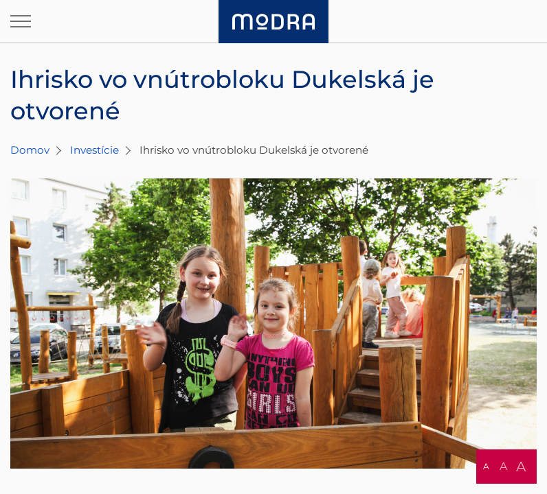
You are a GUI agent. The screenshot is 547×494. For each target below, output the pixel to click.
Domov (29, 149)
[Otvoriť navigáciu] (20, 21)
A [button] (486, 466)
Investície (94, 149)
